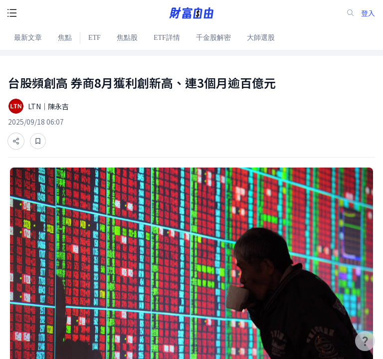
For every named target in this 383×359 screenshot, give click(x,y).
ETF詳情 (167, 37)
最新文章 (28, 37)
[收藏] (38, 141)
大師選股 (261, 37)
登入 (368, 13)
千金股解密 (213, 37)
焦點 (65, 37)
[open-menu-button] (12, 13)
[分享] (16, 141)
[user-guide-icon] (365, 341)
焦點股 (127, 37)
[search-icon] (350, 12)
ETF (94, 37)
